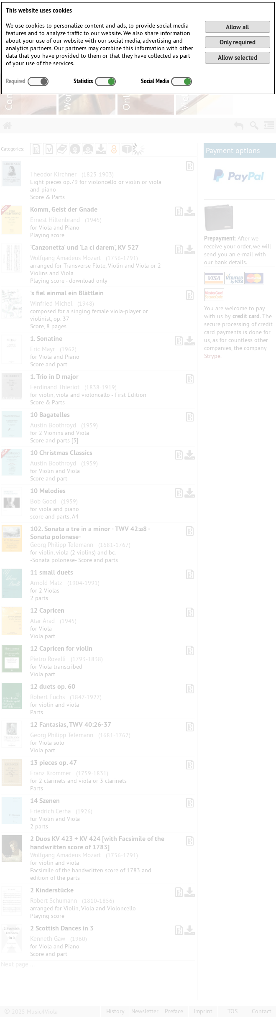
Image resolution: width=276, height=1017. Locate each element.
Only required (238, 42)
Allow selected (237, 57)
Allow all (237, 27)
